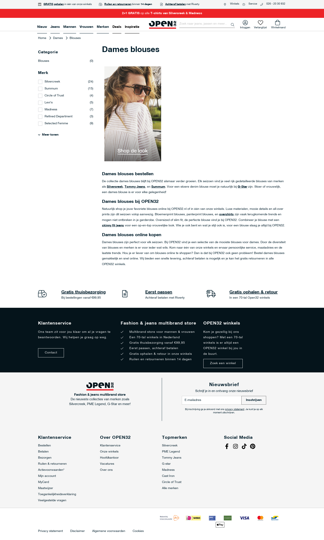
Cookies (138, 531)
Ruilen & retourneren (52, 464)
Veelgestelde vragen (52, 500)
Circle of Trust (54, 95)
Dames (58, 38)
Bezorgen (45, 457)
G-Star (242, 186)
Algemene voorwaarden (108, 531)
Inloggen (245, 26)
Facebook (227, 447)
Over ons (106, 470)
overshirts (226, 214)
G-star (166, 464)
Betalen (43, 451)
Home (42, 38)
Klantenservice (110, 445)
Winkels (234, 4)
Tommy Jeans (135, 186)
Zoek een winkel (223, 363)
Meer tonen (50, 134)
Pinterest (253, 447)
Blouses (65, 61)
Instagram (236, 447)
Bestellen (44, 445)
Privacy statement (50, 531)
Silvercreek (115, 186)
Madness (51, 109)
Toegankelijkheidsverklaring (57, 494)
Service (253, 4)
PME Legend (171, 451)
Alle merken (170, 488)
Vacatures (107, 464)
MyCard (43, 482)
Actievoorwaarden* (51, 470)
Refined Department (58, 116)
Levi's (49, 102)
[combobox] (207, 24)
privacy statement (234, 409)
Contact (51, 352)
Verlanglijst (260, 26)
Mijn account (47, 476)
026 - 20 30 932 (275, 4)
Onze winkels (109, 451)
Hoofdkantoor (109, 457)
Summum (158, 186)
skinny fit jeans (113, 225)
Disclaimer (77, 531)
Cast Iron (168, 476)
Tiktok (244, 447)
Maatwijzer (45, 488)
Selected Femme (56, 123)
